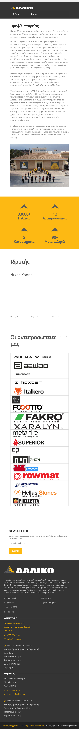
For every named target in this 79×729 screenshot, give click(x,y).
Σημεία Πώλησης (48, 602)
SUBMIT (15, 551)
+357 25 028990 (12, 690)
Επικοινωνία (11, 598)
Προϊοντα (15, 14)
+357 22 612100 (12, 635)
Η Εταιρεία (46, 598)
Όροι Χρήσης (11, 606)
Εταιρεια (33, 14)
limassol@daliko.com (14, 694)
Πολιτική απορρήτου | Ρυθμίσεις (15, 725)
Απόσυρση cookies (37, 725)
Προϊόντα (10, 602)
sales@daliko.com (13, 639)
